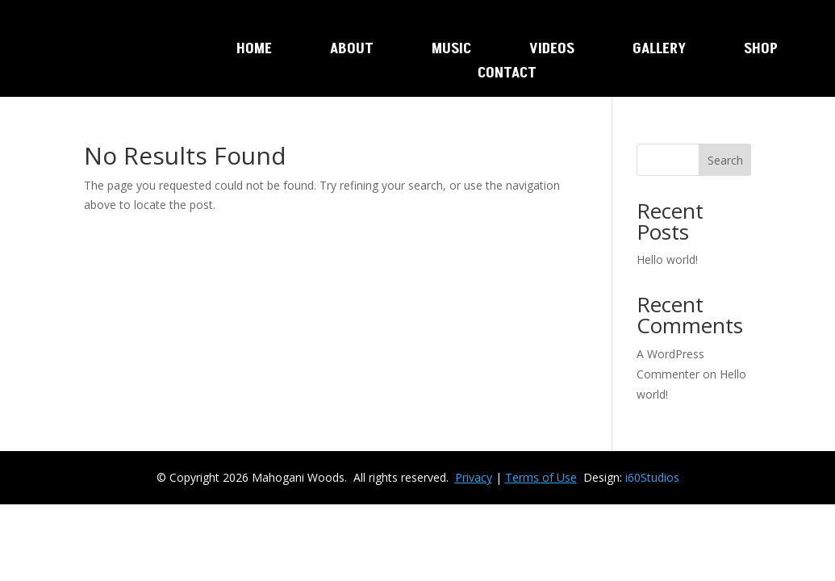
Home (254, 51)
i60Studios (652, 477)
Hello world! (667, 259)
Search (725, 160)
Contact (507, 75)
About (352, 51)
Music (451, 51)
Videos (551, 51)
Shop (761, 51)
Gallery (659, 51)
